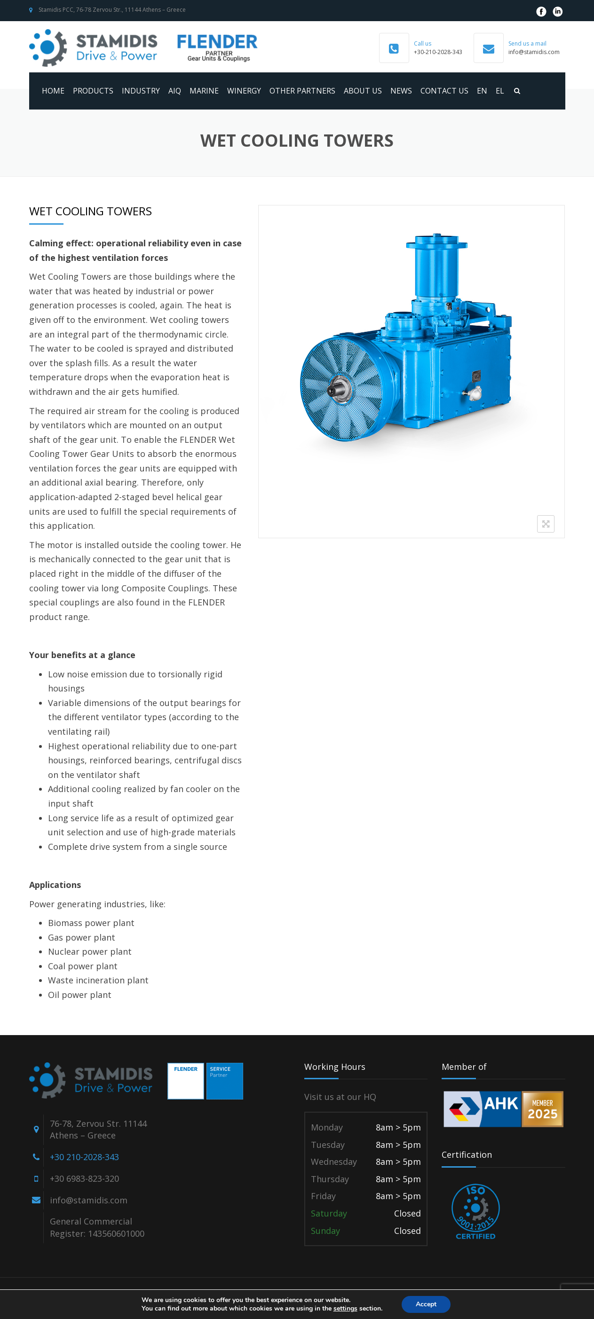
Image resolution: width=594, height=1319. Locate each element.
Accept (426, 1304)
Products (93, 91)
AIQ (174, 91)
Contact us (444, 91)
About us (363, 91)
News (401, 91)
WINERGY (244, 91)
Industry (141, 91)
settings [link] (345, 1308)
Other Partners (302, 91)
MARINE (204, 91)
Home (53, 91)
